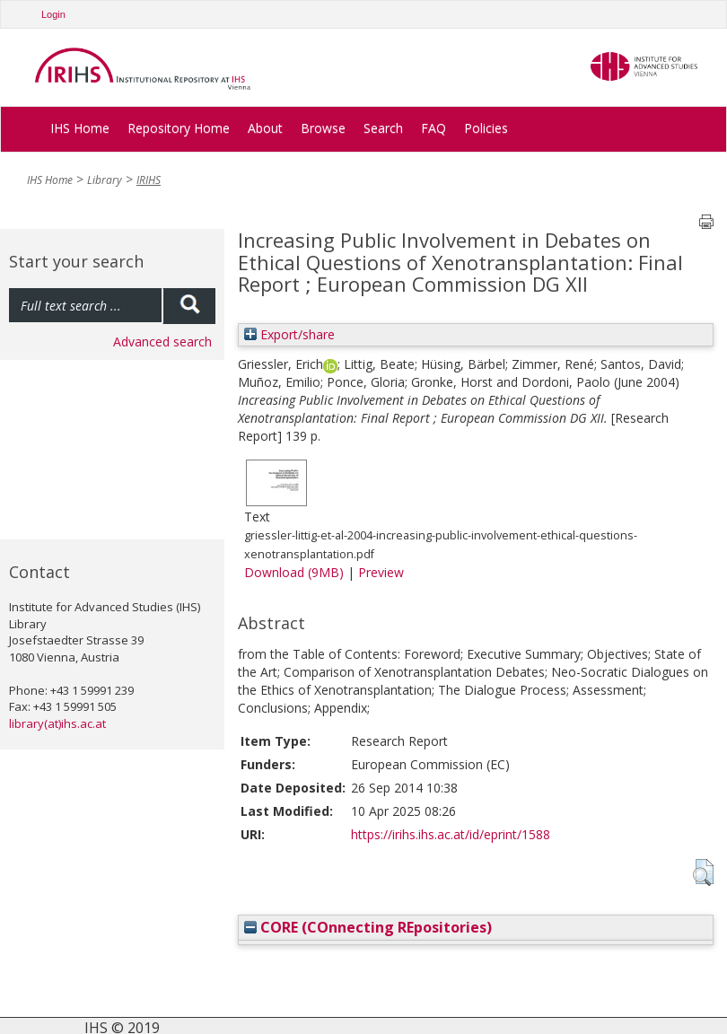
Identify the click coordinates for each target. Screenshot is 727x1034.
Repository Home (178, 127)
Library (104, 180)
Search (383, 127)
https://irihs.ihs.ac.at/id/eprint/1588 (450, 834)
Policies (486, 127)
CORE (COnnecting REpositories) (368, 927)
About (265, 127)
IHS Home (79, 127)
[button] (703, 872)
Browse (323, 127)
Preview (381, 572)
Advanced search (162, 341)
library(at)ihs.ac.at (57, 723)
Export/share (289, 334)
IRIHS (148, 180)
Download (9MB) (294, 572)
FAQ (433, 127)
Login (53, 14)
